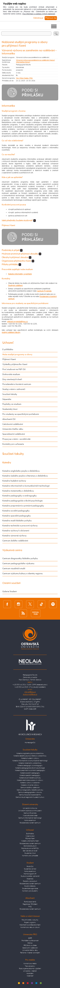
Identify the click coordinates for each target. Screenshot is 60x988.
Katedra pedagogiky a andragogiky (19, 496)
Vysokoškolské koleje (30, 815)
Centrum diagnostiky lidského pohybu (20, 558)
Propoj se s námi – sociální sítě (16, 439)
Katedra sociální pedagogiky (16, 511)
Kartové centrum (30, 820)
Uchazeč (8, 342)
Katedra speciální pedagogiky (16, 516)
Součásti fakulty (9, 394)
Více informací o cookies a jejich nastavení (38, 14)
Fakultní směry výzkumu (30, 920)
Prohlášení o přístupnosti (30, 940)
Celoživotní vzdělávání (12, 424)
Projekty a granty (30, 922)
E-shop (30, 943)
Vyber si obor (30, 836)
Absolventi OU (9, 419)
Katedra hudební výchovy (14, 481)
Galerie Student (9, 592)
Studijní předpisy (30, 886)
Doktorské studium (11, 374)
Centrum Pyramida (44, 291)
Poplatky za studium (11, 404)
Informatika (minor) (23, 62)
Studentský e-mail (30, 869)
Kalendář (30, 976)
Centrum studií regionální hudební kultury (30, 797)
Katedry (6, 462)
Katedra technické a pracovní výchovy (20, 526)
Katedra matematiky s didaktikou (18, 491)
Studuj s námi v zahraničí (13, 389)
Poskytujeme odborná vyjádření (30, 968)
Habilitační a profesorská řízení (30, 925)
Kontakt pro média (30, 963)
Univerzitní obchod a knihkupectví (30, 810)
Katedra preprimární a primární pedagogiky (23, 506)
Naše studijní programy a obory (17, 354)
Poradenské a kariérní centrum (16, 384)
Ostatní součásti (11, 583)
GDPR (30, 938)
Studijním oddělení (15, 286)
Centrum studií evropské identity (30, 795)
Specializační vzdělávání (13, 434)
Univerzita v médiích (30, 971)
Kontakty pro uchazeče (13, 444)
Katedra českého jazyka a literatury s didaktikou (25, 476)
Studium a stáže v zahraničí (30, 876)
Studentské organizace (30, 888)
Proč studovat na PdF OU (14, 369)
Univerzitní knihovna (30, 808)
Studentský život (9, 409)
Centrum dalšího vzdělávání (15, 541)
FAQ (30, 906)
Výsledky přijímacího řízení (14, 364)
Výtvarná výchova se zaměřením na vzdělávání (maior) (35, 60)
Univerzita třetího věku (12, 429)
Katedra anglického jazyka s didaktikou (21, 471)
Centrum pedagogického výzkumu (18, 564)
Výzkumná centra (12, 550)
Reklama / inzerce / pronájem (30, 953)
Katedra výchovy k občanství (15, 531)
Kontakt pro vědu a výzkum (30, 927)
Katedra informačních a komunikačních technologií (25, 486)
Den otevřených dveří (30, 851)
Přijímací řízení (9, 359)
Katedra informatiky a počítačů (20, 274)
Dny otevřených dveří (12, 379)
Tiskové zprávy (30, 966)
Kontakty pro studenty (30, 891)
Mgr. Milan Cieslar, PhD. (24, 78)
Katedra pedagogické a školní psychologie (22, 501)
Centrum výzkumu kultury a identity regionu (22, 574)
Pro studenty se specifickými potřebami (20, 414)
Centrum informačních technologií (30, 818)
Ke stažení (30, 973)
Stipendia (6, 399)
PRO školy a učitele (30, 945)
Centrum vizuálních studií (13, 569)
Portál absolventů (30, 902)
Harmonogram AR (30, 874)
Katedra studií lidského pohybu (17, 521)
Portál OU (30, 866)
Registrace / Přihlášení (30, 904)
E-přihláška (7, 349)
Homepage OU (30, 742)
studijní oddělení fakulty (11, 332)
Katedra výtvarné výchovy (14, 536)
